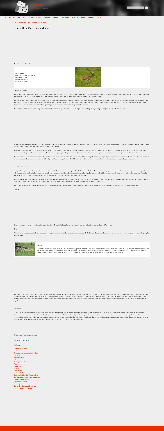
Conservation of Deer (20, 381)
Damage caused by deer (21, 379)
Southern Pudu (19, 373)
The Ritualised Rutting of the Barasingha (27, 377)
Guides (52, 17)
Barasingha (17, 366)
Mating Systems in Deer (21, 362)
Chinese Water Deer (20, 348)
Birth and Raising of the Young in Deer (26, 375)
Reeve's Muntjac (19, 357)
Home (18, 17)
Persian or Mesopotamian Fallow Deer (26, 353)
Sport (97, 17)
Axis (15, 364)
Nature (69, 17)
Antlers (16, 368)
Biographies (42, 17)
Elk (15, 359)
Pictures (105, 17)
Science (89, 17)
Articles (26, 17)
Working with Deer (20, 384)
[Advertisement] (82, 46)
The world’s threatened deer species (25, 386)
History (61, 17)
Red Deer (17, 351)
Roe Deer (17, 355)
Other (113, 17)
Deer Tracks (18, 370)
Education (79, 17)
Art (33, 17)
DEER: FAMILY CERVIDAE (23, 388)
